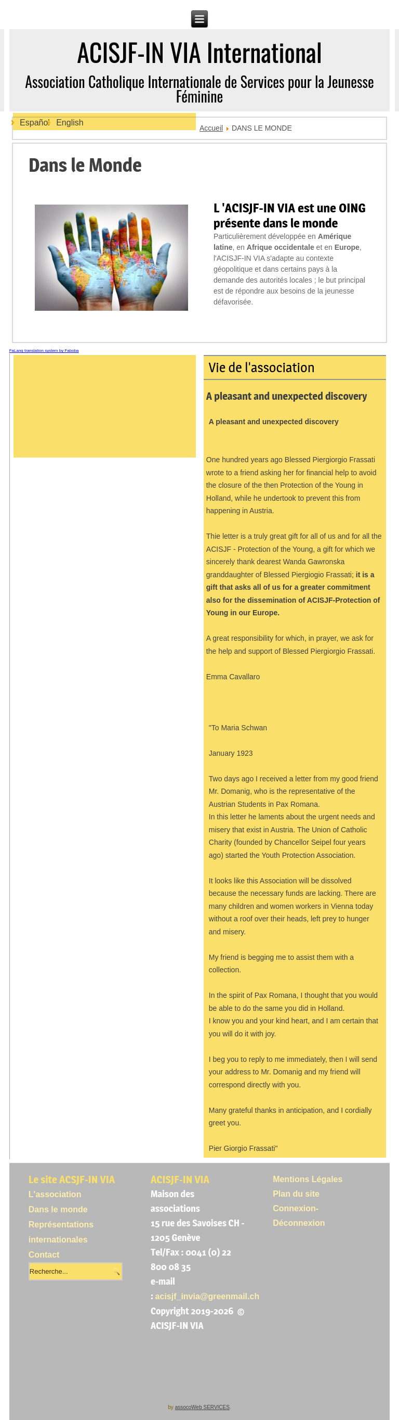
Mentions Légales (307, 1179)
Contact (44, 1254)
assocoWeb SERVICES (202, 1407)
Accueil (211, 128)
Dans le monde (58, 1209)
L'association (55, 1194)
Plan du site (296, 1193)
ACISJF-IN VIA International (199, 51)
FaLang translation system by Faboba (44, 350)
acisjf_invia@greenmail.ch (207, 1296)
